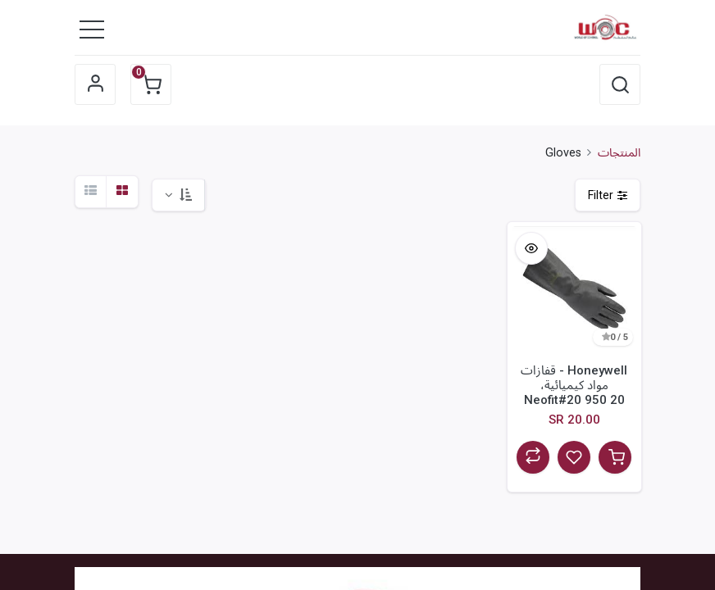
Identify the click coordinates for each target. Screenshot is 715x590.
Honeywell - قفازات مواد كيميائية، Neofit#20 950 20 (574, 385)
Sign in (95, 84)
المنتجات (619, 153)
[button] (619, 84)
